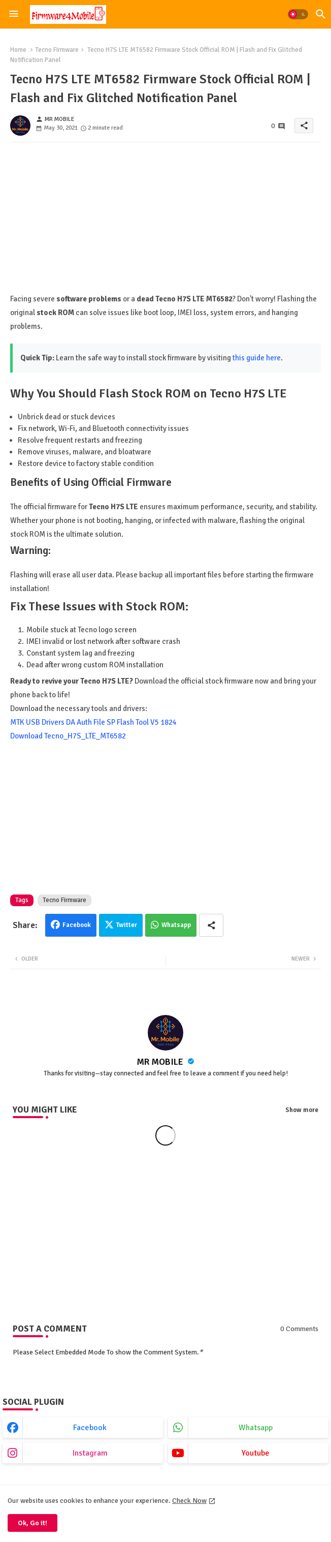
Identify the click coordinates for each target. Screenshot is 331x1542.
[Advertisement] (165, 221)
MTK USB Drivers (37, 722)
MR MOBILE (161, 1061)
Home (18, 50)
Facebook (76, 925)
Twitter (126, 925)
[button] (298, 14)
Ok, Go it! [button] (32, 1523)
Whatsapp (176, 925)
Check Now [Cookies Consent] (189, 1500)
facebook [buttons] (90, 1428)
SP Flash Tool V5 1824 (142, 722)
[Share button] (211, 925)
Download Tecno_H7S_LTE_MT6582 (68, 736)
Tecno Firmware (57, 50)
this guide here (257, 357)
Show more (301, 1110)
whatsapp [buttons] (256, 1428)
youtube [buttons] (256, 1453)
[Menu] (13, 14)
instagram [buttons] (90, 1453)
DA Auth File (85, 722)
